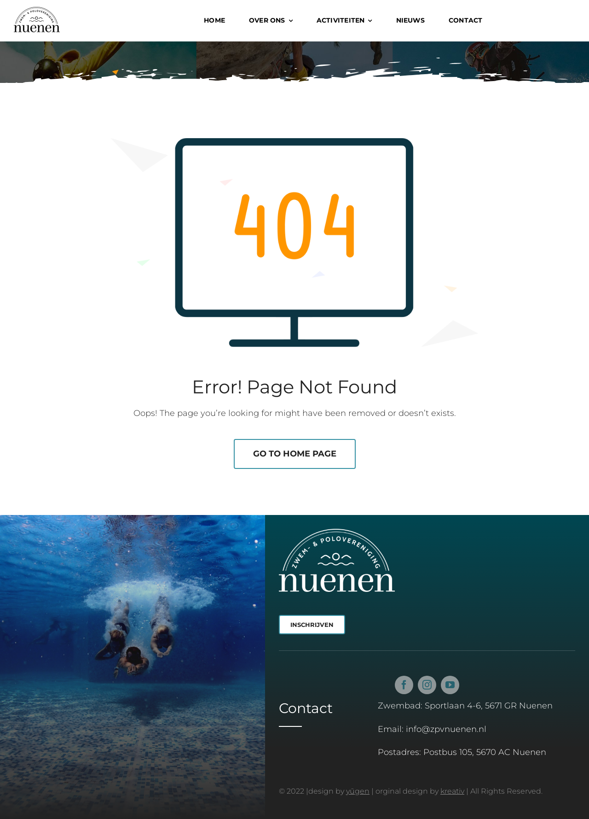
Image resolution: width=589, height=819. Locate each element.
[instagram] (427, 688)
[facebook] (404, 688)
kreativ (452, 791)
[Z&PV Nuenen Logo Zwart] (37, 11)
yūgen (358, 791)
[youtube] (450, 688)
